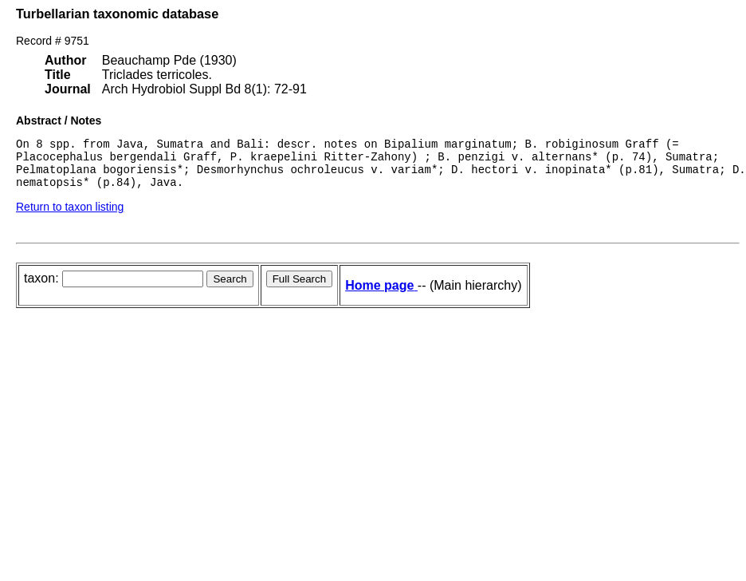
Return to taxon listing (70, 216)
